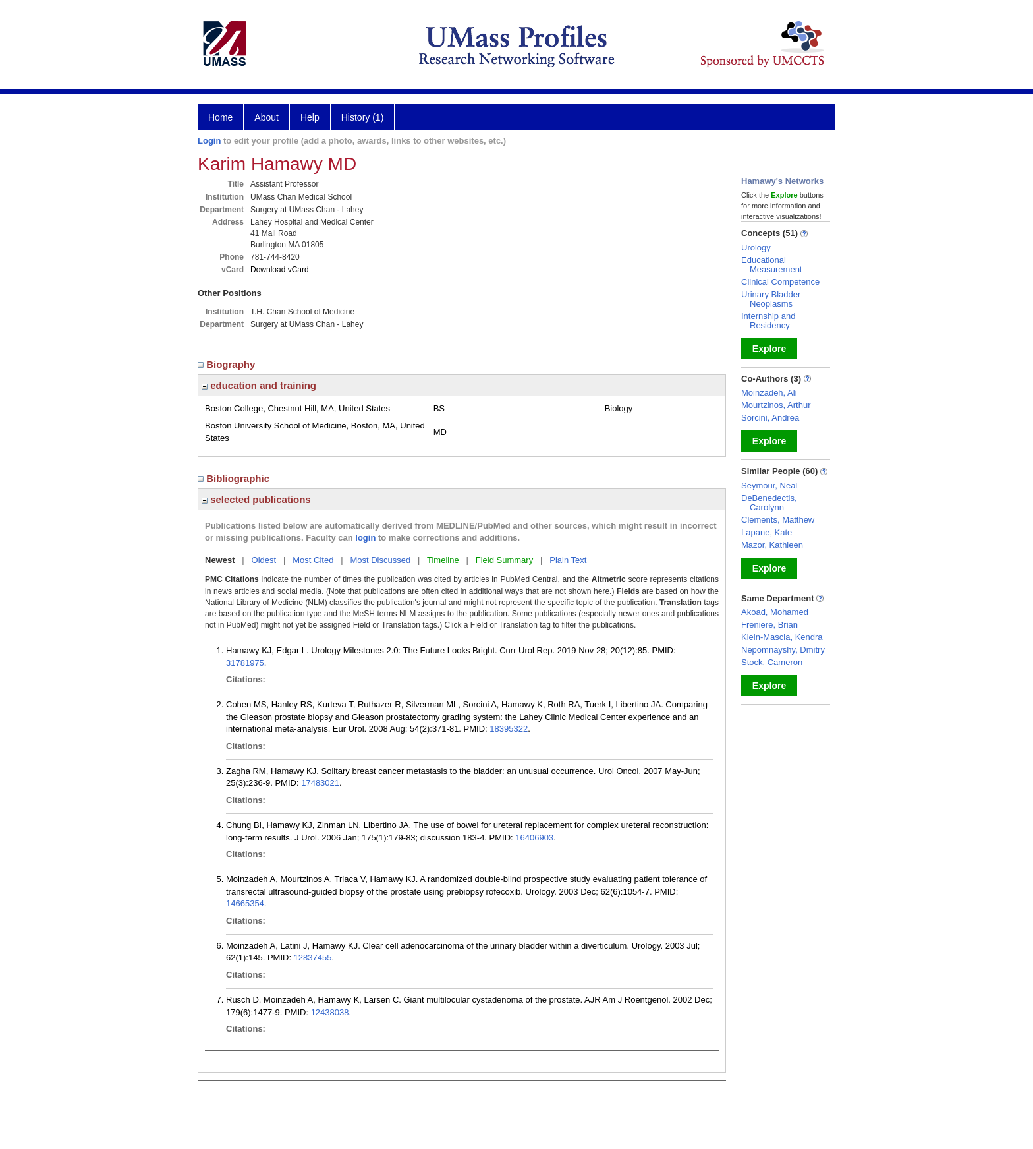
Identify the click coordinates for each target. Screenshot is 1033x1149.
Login (209, 141)
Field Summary (504, 560)
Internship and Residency (768, 320)
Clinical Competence (780, 282)
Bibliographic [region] (235, 478)
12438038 (330, 1012)
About (266, 117)
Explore (769, 348)
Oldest (264, 560)
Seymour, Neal (769, 485)
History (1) (362, 117)
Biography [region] (228, 364)
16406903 (534, 837)
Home (220, 117)
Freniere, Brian (769, 625)
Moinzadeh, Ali (769, 393)
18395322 (508, 729)
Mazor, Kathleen (772, 545)
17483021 (320, 783)
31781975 (245, 663)
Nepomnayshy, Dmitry (783, 650)
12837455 (313, 957)
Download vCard (279, 269)
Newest (220, 560)
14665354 (245, 903)
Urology (756, 247)
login (365, 538)
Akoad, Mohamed (774, 612)
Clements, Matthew (777, 520)
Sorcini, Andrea (770, 418)
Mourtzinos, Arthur (776, 405)
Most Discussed (380, 560)
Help (310, 117)
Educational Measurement (771, 264)
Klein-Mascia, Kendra (782, 637)
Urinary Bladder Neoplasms (770, 299)
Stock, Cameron (771, 662)
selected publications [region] (256, 499)
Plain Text (567, 560)
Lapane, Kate (766, 532)
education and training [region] (259, 385)
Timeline (443, 560)
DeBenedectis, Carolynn (769, 502)
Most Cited (313, 560)
